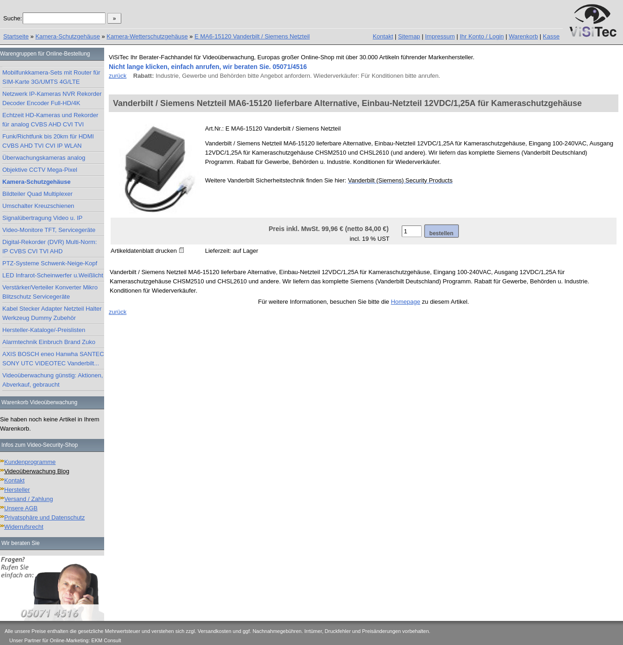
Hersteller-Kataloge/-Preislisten (43, 329)
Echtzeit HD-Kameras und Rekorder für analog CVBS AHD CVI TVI (50, 120)
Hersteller (17, 489)
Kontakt (383, 36)
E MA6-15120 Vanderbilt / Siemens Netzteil (252, 36)
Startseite (16, 36)
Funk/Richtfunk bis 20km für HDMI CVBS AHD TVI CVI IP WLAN (48, 141)
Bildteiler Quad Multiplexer (37, 193)
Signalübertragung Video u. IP (42, 217)
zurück (117, 75)
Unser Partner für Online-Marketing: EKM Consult (65, 640)
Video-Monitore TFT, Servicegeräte (48, 229)
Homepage (405, 301)
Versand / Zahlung (28, 498)
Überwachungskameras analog (43, 157)
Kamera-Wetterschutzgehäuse (146, 36)
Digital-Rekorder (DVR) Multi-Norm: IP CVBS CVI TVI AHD (49, 246)
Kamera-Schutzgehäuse (67, 36)
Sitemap (409, 36)
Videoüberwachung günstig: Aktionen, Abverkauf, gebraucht (52, 380)
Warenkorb (523, 36)
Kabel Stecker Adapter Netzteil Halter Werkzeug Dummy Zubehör (52, 313)
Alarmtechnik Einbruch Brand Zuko (48, 341)
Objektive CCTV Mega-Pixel (39, 169)
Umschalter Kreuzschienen (38, 205)
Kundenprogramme (30, 461)
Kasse (551, 36)
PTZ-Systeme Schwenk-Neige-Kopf (49, 263)
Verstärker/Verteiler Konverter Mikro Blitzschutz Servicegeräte (50, 292)
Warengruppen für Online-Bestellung (45, 53)
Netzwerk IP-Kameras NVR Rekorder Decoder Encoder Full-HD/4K (52, 98)
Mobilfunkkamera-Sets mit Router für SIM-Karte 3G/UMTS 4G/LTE (51, 77)
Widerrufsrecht (24, 526)
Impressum (440, 36)
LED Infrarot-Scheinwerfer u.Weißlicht (52, 275)
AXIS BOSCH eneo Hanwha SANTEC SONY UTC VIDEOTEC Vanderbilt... (53, 359)
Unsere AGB (20, 508)
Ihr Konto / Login (482, 36)
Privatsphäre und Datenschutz (44, 517)
